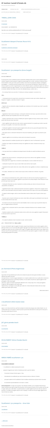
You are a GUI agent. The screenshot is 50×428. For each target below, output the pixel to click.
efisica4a (26, 33)
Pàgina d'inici (5, 9)
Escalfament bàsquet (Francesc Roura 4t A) (16, 41)
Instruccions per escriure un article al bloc (30, 9)
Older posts (5, 420)
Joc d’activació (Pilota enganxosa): (13, 269)
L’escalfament (4, 409)
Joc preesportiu (5, 328)
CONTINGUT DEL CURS (14, 9)
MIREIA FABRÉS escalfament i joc (12, 357)
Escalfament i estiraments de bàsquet (9, 47)
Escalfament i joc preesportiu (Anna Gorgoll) (17, 70)
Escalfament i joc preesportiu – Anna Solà (16, 403)
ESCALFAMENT (5, 346)
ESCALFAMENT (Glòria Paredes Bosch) (14, 340)
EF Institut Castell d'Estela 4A (14, 3)
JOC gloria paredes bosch (10, 322)
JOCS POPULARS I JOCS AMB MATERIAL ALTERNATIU (11, 12)
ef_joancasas (4, 24)
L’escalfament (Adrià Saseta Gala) (13, 302)
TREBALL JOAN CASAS (9, 18)
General (13, 33)
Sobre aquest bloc (27, 12)
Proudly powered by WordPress (7, 425)
